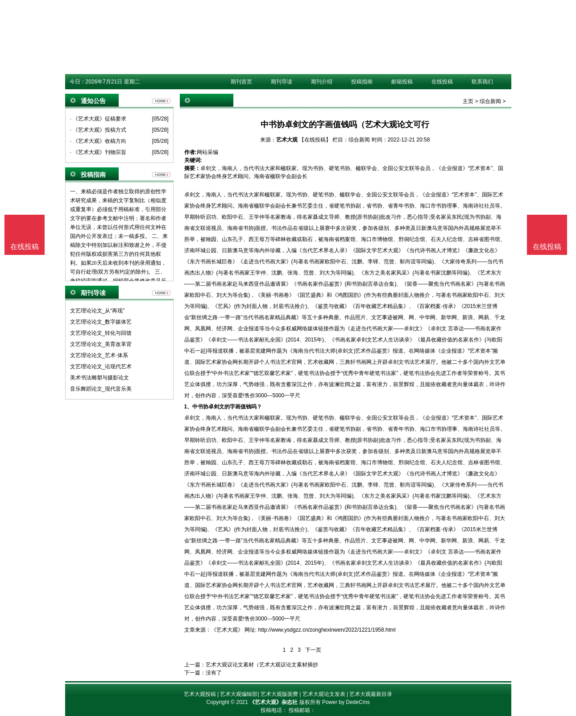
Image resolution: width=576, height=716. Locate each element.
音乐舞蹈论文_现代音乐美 (101, 389)
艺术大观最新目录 (370, 694)
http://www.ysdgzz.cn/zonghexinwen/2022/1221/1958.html (327, 630)
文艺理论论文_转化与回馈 (101, 333)
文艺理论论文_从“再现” (97, 311)
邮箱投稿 (402, 82)
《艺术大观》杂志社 (273, 702)
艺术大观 (287, 140)
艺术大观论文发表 (324, 694)
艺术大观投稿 (200, 694)
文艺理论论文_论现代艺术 (101, 366)
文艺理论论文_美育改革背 (101, 344)
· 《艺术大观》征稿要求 (98, 119)
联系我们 (482, 82)
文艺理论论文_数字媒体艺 (101, 322)
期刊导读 (281, 82)
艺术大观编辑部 (238, 694)
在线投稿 (442, 82)
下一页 (313, 650)
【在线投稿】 (315, 140)
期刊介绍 (321, 82)
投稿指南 (362, 82)
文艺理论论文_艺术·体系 (99, 355)
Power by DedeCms (346, 702)
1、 (188, 407)
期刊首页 (241, 82)
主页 (468, 101)
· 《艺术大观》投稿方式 (98, 130)
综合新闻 (490, 101)
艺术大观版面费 (279, 694)
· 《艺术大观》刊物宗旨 (98, 152)
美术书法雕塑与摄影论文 (99, 378)
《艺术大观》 (227, 630)
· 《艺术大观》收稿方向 (98, 141)
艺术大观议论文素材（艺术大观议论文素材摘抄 (262, 665)
